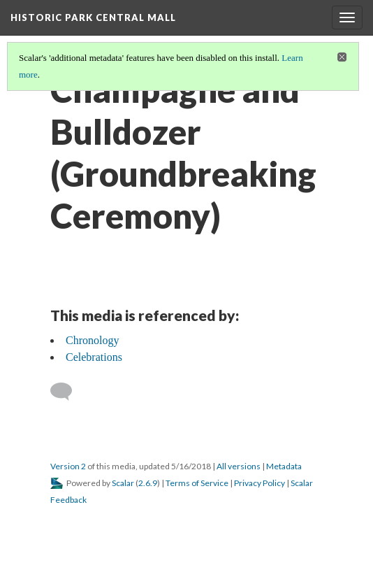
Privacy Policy (259, 483)
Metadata (284, 466)
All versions (239, 466)
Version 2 (68, 466)
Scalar (123, 483)
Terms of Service (197, 483)
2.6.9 (147, 483)
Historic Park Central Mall (93, 17)
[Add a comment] (67, 392)
